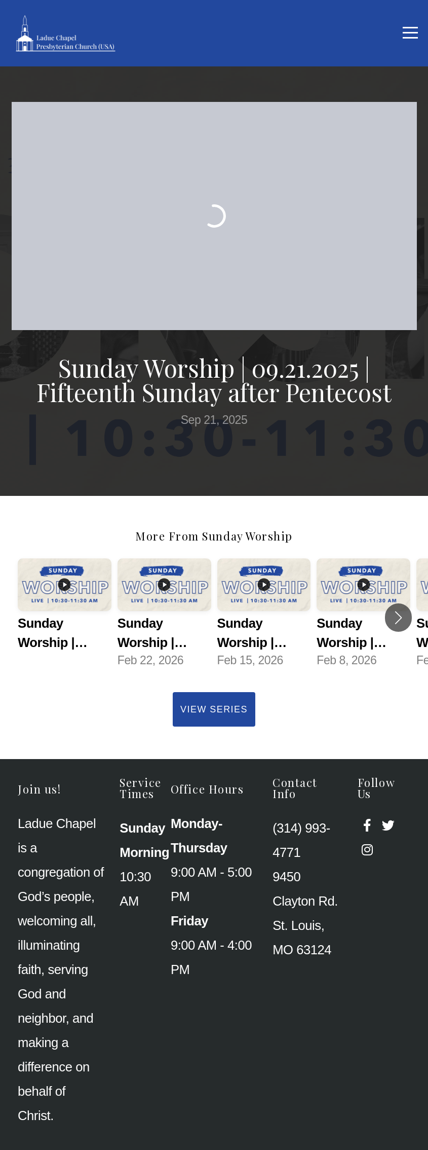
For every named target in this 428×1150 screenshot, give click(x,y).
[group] (64, 617)
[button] (398, 617)
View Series (214, 709)
